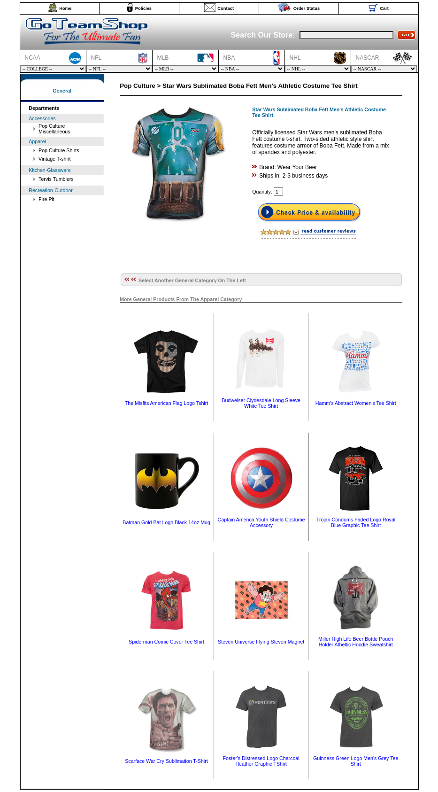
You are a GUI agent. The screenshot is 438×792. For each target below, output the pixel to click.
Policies (143, 8)
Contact (225, 8)
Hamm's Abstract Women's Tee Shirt (355, 403)
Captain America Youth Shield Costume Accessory (261, 522)
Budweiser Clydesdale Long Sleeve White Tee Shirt (261, 403)
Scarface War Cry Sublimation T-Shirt (166, 761)
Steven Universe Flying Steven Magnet (261, 641)
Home (65, 8)
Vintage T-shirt (54, 159)
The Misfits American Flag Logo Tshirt (166, 403)
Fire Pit (46, 199)
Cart (384, 8)
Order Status (306, 8)
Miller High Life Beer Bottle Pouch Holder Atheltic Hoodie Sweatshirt (355, 641)
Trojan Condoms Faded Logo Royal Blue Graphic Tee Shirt (355, 522)
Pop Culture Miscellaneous (54, 128)
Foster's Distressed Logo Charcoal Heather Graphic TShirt (261, 761)
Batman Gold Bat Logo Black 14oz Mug (166, 522)
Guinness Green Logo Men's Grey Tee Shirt (355, 761)
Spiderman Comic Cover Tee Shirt (166, 641)
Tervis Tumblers (56, 179)
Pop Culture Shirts (58, 150)
